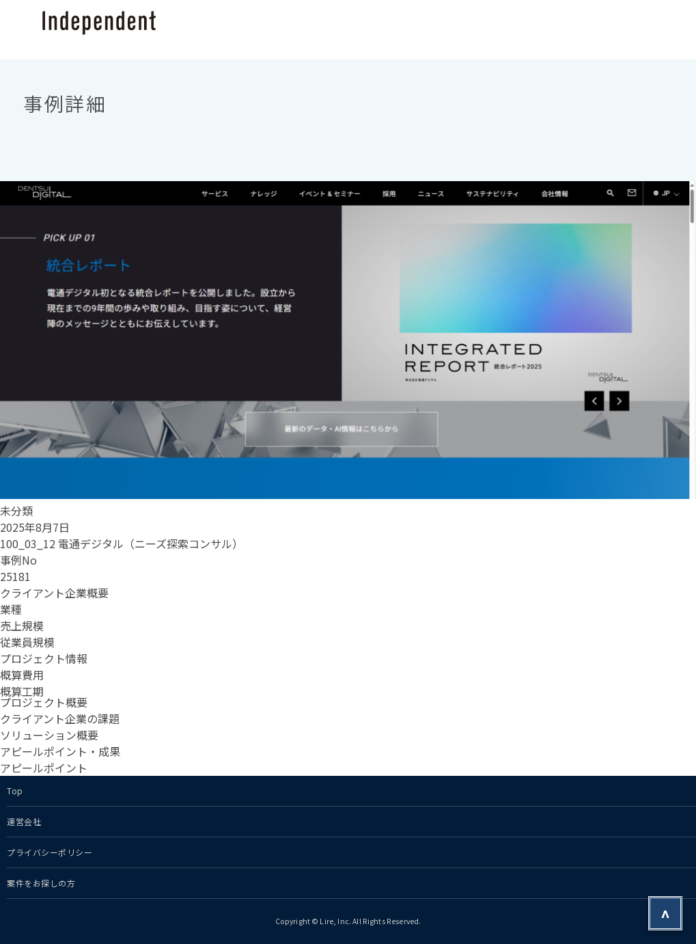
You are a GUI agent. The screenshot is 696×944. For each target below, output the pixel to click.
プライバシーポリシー (50, 852)
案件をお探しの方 (41, 883)
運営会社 (24, 821)
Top (15, 790)
